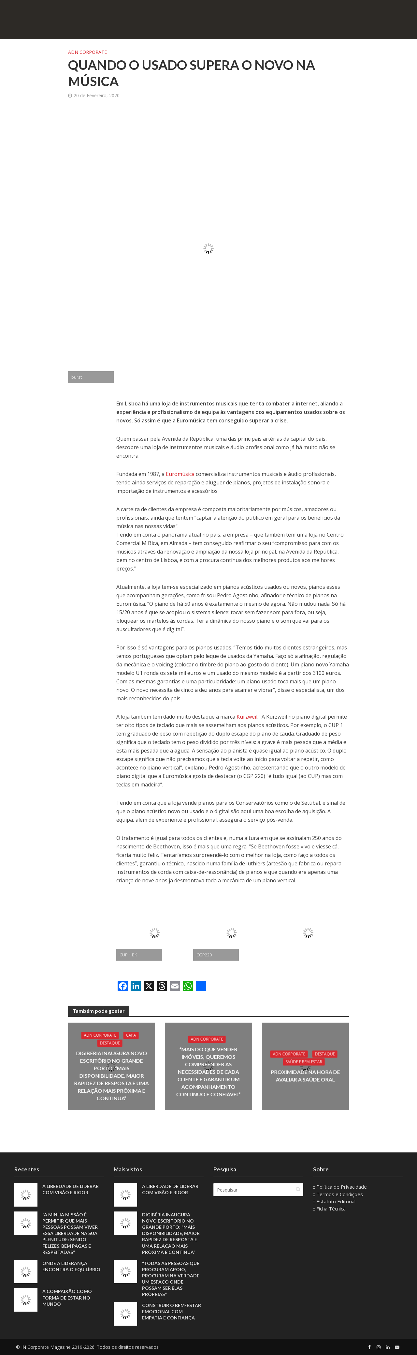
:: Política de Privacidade (340, 1186)
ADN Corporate (87, 52)
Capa (131, 1035)
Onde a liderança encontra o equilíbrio (71, 1266)
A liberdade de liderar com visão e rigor (70, 1189)
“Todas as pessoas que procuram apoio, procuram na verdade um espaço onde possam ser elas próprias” (170, 1278)
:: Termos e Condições (338, 1194)
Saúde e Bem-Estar (304, 1062)
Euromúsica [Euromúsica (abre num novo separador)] (180, 474)
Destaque (110, 1043)
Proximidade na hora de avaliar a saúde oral (305, 1076)
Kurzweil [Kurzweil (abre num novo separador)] (247, 716)
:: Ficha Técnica (329, 1208)
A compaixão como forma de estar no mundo (67, 1297)
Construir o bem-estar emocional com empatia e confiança (171, 1311)
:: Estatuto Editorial (334, 1201)
